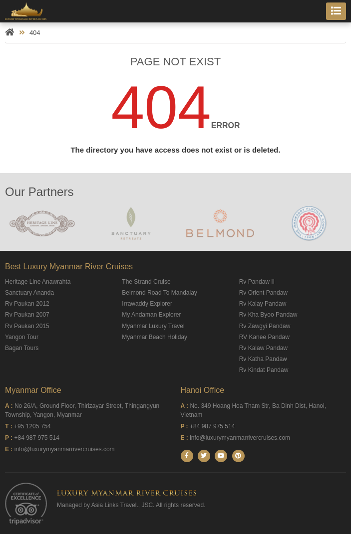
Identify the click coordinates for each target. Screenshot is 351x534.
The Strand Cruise (146, 281)
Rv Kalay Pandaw (263, 303)
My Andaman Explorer (151, 314)
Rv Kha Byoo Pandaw (268, 314)
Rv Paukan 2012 (27, 303)
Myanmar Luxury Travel (153, 326)
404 (34, 32)
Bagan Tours (21, 348)
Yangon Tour (21, 337)
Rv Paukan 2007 (27, 314)
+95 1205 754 (32, 426)
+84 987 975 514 (36, 437)
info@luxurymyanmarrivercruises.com (64, 449)
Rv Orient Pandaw (263, 292)
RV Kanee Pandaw (264, 337)
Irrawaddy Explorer (147, 303)
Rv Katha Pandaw (263, 359)
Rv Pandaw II (257, 281)
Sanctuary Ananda (29, 292)
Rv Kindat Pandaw (264, 369)
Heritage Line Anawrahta (37, 281)
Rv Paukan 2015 (27, 326)
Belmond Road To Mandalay (159, 292)
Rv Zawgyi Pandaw (265, 326)
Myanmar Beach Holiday (154, 337)
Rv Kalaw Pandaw (263, 348)
